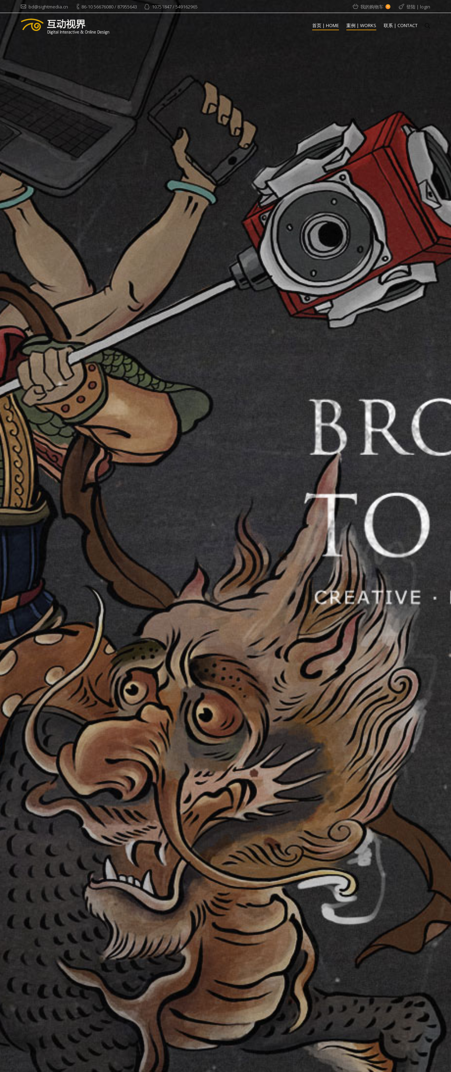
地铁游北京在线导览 (283, 973)
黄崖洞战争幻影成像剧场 (288, 997)
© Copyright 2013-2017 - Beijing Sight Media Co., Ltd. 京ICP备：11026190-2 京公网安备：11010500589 (329, 1061)
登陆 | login (418, 7)
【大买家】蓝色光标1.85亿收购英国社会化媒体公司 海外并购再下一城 (293, 945)
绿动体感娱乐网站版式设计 (290, 1020)
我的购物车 (375, 7)
